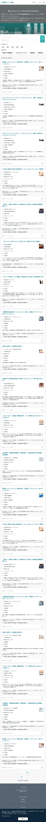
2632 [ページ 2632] (27, 772)
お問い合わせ (23, 801)
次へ (23, 776)
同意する (23, 818)
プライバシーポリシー (6, 815)
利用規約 (23, 799)
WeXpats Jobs (23, 791)
